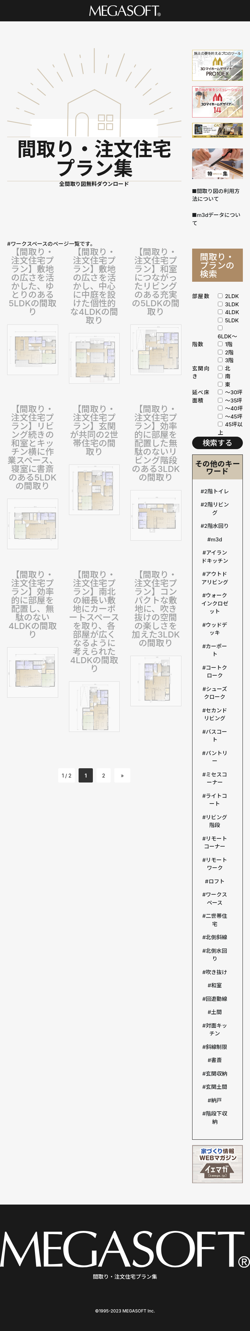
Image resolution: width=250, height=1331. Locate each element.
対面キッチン (216, 1029)
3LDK (228, 304)
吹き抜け (216, 972)
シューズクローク (215, 693)
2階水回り (216, 525)
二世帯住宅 (216, 920)
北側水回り (216, 954)
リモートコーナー (215, 842)
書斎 (216, 1060)
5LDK (228, 320)
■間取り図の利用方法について (216, 195)
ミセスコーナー (216, 778)
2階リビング (216, 508)
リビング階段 (216, 821)
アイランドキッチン (214, 556)
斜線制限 (216, 1047)
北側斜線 (216, 937)
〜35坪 (230, 400)
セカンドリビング (215, 714)
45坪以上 (230, 428)
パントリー (217, 757)
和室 (216, 985)
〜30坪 (230, 392)
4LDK (228, 312)
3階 (226, 360)
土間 (216, 1012)
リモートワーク (216, 864)
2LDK (228, 296)
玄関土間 (216, 1086)
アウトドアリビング (214, 578)
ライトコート (216, 799)
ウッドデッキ (216, 629)
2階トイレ (216, 491)
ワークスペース (216, 898)
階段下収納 (216, 1117)
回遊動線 (216, 998)
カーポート (216, 650)
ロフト (217, 881)
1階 (225, 344)
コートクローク (216, 671)
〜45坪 (230, 416)
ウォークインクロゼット (214, 603)
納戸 (216, 1100)
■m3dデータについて (216, 219)
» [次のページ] (122, 776)
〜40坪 (230, 408)
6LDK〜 (227, 333)
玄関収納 (216, 1073)
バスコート (216, 735)
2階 (226, 352)
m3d (216, 539)
